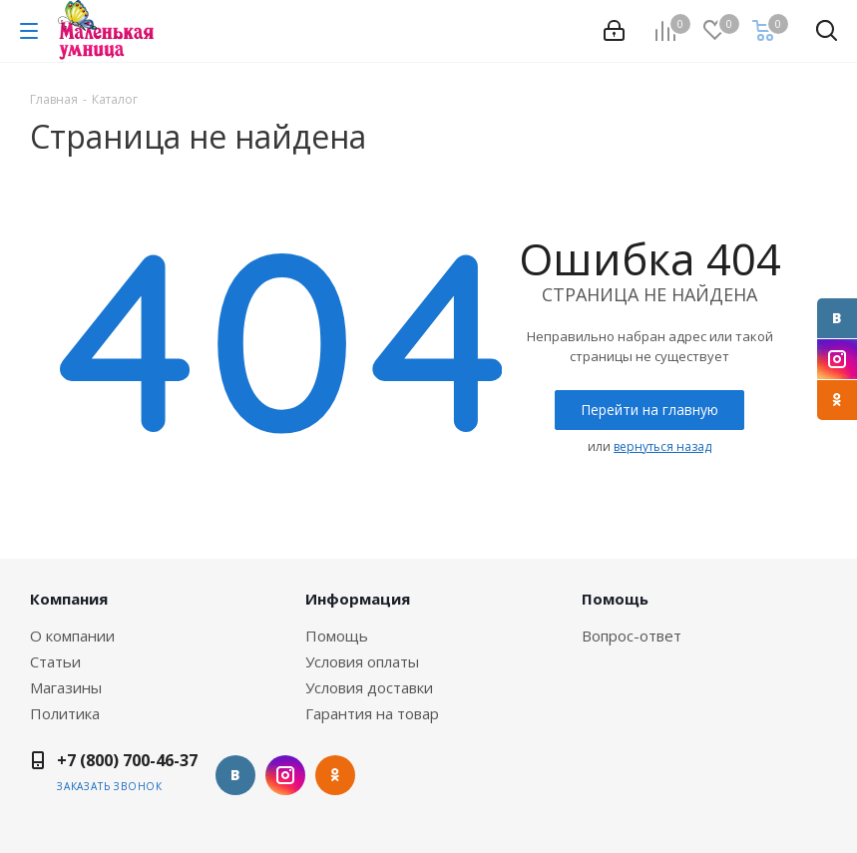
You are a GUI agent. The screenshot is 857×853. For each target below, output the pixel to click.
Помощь (336, 635)
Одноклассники (837, 400)
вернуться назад (662, 446)
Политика (65, 713)
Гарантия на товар (372, 713)
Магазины (66, 687)
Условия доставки (369, 687)
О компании (72, 635)
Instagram (837, 359)
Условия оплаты (362, 661)
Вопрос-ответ (631, 635)
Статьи (55, 661)
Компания (69, 599)
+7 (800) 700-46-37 (127, 760)
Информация (357, 599)
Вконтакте (837, 318)
